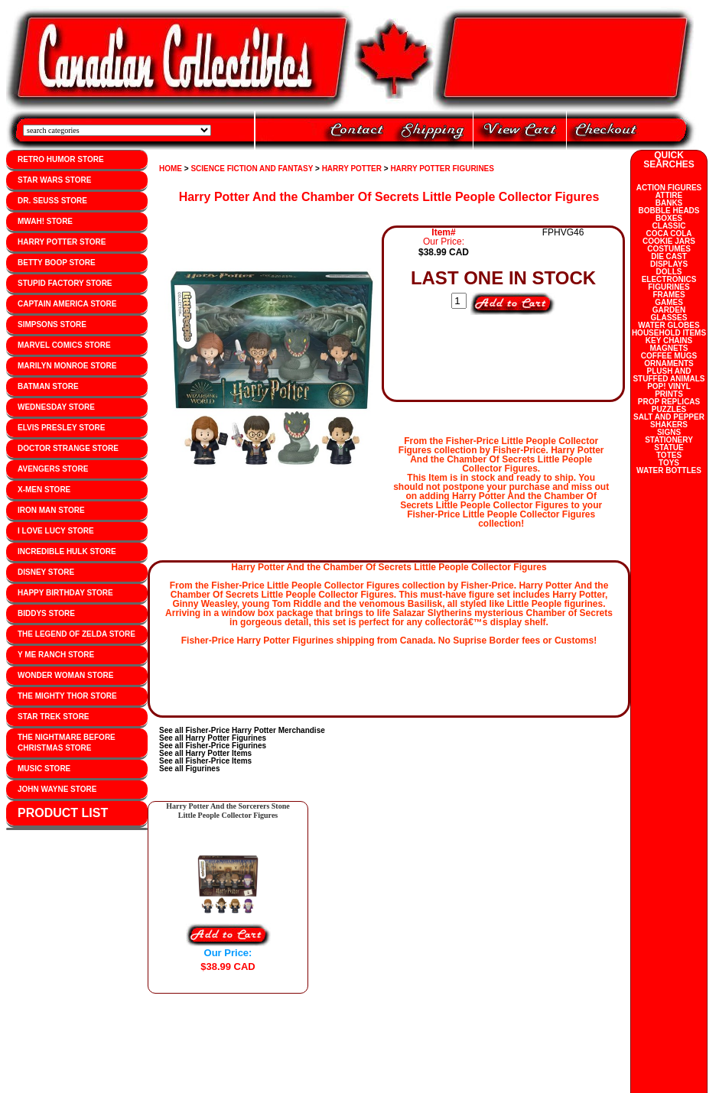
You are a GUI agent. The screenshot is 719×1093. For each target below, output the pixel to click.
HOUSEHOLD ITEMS (669, 333)
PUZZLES (669, 409)
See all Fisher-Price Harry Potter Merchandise (242, 730)
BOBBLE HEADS (668, 210)
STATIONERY (669, 440)
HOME (170, 168)
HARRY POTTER (352, 168)
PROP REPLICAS (669, 401)
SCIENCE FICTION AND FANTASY (251, 168)
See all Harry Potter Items (205, 753)
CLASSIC (669, 226)
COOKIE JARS (669, 241)
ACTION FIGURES (669, 187)
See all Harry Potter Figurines (212, 738)
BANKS (669, 203)
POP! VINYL (669, 386)
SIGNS (669, 432)
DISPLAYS (669, 264)
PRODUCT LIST (63, 812)
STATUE (669, 447)
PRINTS (669, 394)
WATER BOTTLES (668, 470)
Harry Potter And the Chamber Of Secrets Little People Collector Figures (389, 196)
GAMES (669, 302)
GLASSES (669, 317)
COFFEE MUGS (669, 356)
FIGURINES (668, 287)
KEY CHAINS (669, 340)
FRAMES (668, 294)
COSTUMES (669, 249)
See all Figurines (189, 768)
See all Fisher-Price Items (205, 761)
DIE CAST (669, 256)
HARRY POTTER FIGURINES (442, 168)
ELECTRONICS (669, 279)
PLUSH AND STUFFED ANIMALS (668, 375)
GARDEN (668, 310)
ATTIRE (669, 195)
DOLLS (669, 272)
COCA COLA (668, 233)
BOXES (669, 218)
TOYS (669, 463)
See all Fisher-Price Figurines (212, 745)
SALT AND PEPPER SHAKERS (668, 421)
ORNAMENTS (668, 363)
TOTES (669, 455)
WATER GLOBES (668, 325)
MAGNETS (669, 348)
